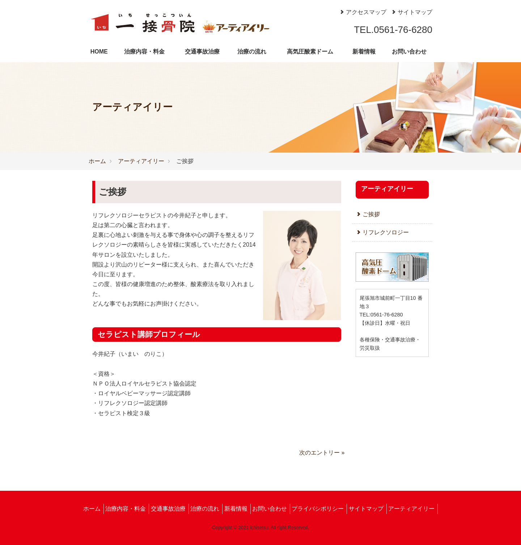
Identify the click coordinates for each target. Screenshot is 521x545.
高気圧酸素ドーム (310, 51)
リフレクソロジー (382, 232)
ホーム (97, 161)
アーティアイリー (141, 161)
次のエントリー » (321, 453)
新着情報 (364, 51)
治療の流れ (251, 51)
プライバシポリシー (318, 509)
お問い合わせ (409, 51)
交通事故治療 (202, 51)
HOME (99, 51)
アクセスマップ (362, 12)
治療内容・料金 (144, 51)
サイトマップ (411, 12)
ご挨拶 (368, 214)
